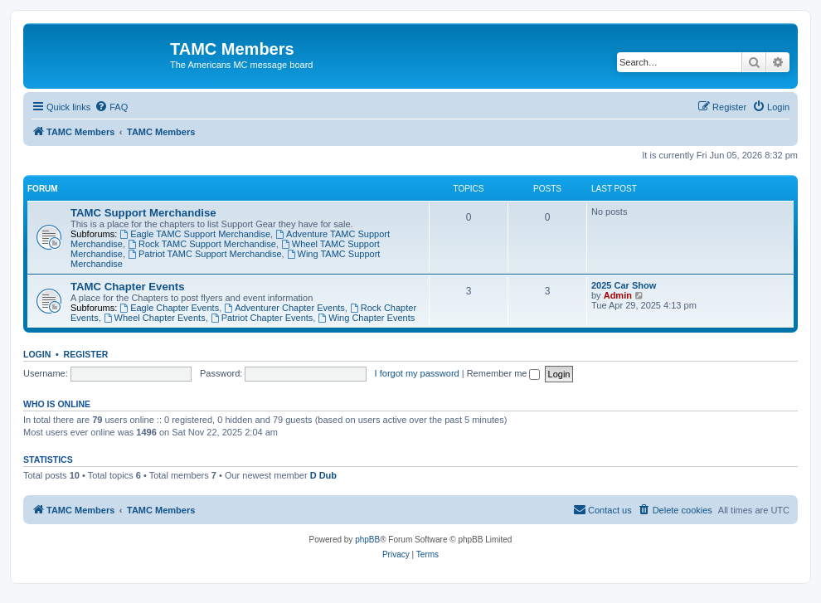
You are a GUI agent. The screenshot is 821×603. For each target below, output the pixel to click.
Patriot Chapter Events (262, 318)
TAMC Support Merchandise (143, 213)
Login (37, 354)
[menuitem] (111, 107)
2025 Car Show (623, 285)
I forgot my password (417, 373)
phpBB (367, 539)
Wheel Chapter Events (155, 318)
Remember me (504, 373)
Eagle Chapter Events (169, 308)
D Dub (323, 475)
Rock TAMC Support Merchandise (202, 244)
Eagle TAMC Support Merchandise (194, 234)
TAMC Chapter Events (127, 286)
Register (86, 354)
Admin (618, 295)
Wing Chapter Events (366, 318)
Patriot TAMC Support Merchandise (204, 254)
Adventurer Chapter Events (284, 308)
